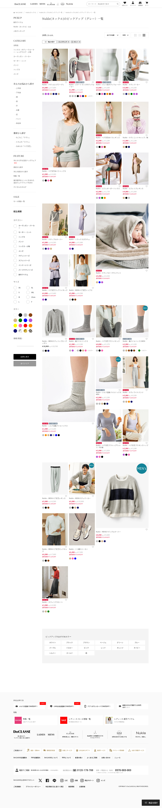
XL (32, 288)
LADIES (34, 4)
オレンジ (120, 648)
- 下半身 (17, 92)
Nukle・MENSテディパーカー (80, 498)
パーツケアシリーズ (26, 270)
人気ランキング (19, 31)
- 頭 (16, 97)
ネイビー (137, 648)
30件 (124, 35)
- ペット (17, 119)
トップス (17, 69)
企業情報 (82, 786)
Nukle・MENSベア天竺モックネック (54, 550)
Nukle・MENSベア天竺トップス (80, 290)
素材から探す (18, 167)
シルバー (52, 653)
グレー (74, 42)
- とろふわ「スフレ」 (22, 142)
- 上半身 (17, 88)
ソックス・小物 (24, 246)
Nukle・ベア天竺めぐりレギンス (108, 137)
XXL (32, 292)
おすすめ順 (110, 35)
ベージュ (103, 642)
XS (20, 288)
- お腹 (16, 110)
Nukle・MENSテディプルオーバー (108, 532)
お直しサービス (65, 750)
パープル (52, 648)
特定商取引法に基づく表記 (54, 786)
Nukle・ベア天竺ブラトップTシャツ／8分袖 (108, 446)
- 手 (16, 105)
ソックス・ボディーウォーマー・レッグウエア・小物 (24, 50)
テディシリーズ (24, 256)
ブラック (69, 642)
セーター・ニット (20, 61)
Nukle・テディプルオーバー (52, 239)
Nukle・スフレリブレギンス (133, 188)
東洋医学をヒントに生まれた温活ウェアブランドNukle (24, 181)
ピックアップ (63, 42)
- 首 (16, 101)
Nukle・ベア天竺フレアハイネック (55, 290)
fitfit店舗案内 (35, 757)
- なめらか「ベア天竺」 (23, 146)
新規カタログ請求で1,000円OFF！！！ (130, 706)
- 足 (16, 114)
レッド (103, 648)
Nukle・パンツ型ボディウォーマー (108, 84)
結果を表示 (25, 357)
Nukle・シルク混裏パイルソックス (55, 426)
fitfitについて (66, 757)
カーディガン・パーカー (22, 56)
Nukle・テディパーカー (131, 84)
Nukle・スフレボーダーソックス (108, 188)
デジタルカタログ (20, 187)
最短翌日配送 (49, 750)
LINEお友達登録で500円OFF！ (64, 705)
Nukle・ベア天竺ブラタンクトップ (135, 445)
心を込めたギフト (83, 750)
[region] (81, 4)
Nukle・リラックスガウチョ (79, 239)
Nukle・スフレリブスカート (52, 602)
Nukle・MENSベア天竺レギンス (53, 498)
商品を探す (151, 802)
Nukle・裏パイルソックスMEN (134, 341)
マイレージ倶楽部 (116, 750)
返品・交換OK (33, 750)
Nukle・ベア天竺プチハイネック (108, 341)
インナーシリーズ (25, 265)
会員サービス (99, 750)
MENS (42, 4)
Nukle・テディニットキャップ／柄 (135, 137)
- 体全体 (17, 123)
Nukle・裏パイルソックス (78, 341)
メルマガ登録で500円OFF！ (30, 705)
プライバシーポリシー (33, 786)
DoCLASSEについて (51, 757)
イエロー (69, 648)
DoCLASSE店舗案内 (20, 757)
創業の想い (79, 757)
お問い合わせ (105, 757)
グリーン (120, 642)
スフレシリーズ (24, 260)
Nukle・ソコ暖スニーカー (78, 549)
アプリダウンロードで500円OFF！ (97, 706)
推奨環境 (71, 786)
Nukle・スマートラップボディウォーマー (81, 85)
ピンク (86, 648)
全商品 (16, 45)
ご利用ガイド (18, 750)
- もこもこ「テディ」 (22, 137)
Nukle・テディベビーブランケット (108, 273)
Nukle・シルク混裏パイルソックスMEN (108, 393)
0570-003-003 (123, 770)
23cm (33, 297)
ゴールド (69, 653)
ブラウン (86, 642)
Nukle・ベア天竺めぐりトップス (54, 171)
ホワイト (52, 642)
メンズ (16, 74)
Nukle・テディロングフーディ (53, 84)
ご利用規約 (17, 786)
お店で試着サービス (136, 750)
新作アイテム (18, 22)
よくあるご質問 (92, 757)
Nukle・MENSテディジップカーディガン (54, 342)
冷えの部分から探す (21, 171)
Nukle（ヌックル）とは (22, 26)
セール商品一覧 (19, 201)
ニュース (117, 757)
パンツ (16, 65)
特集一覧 (17, 176)
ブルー (137, 642)
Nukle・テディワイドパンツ (133, 392)
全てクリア (25, 363)
